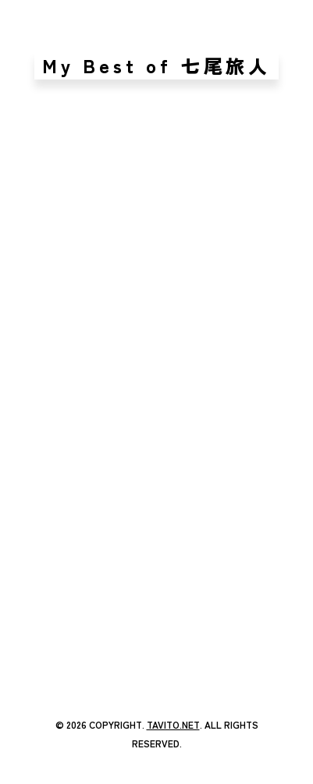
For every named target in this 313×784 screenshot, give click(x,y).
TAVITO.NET (173, 724)
